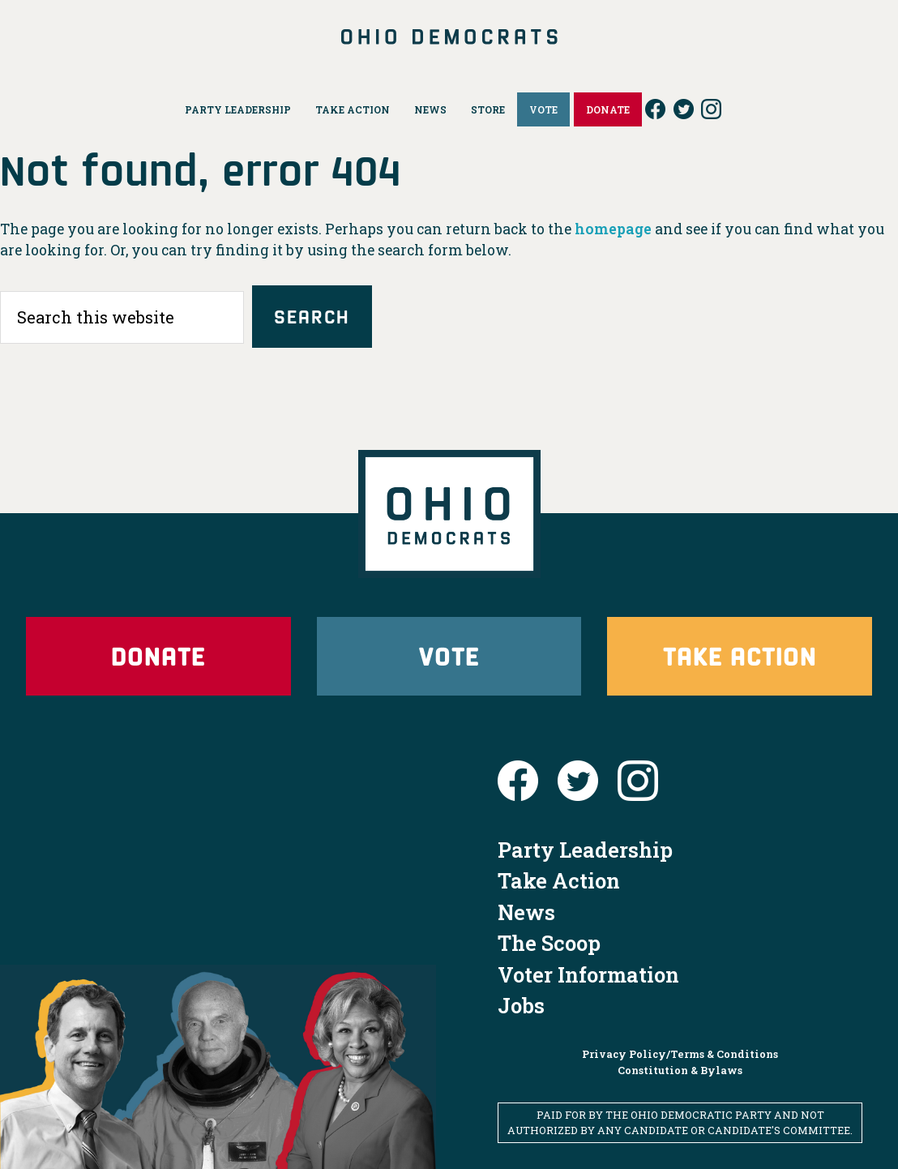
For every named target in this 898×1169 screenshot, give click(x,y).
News (526, 912)
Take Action (740, 655)
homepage (613, 229)
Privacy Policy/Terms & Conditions (680, 1053)
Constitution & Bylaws (680, 1070)
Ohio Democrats (449, 36)
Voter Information (588, 974)
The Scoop (549, 943)
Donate (158, 655)
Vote (449, 655)
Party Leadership (585, 849)
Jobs (521, 1005)
